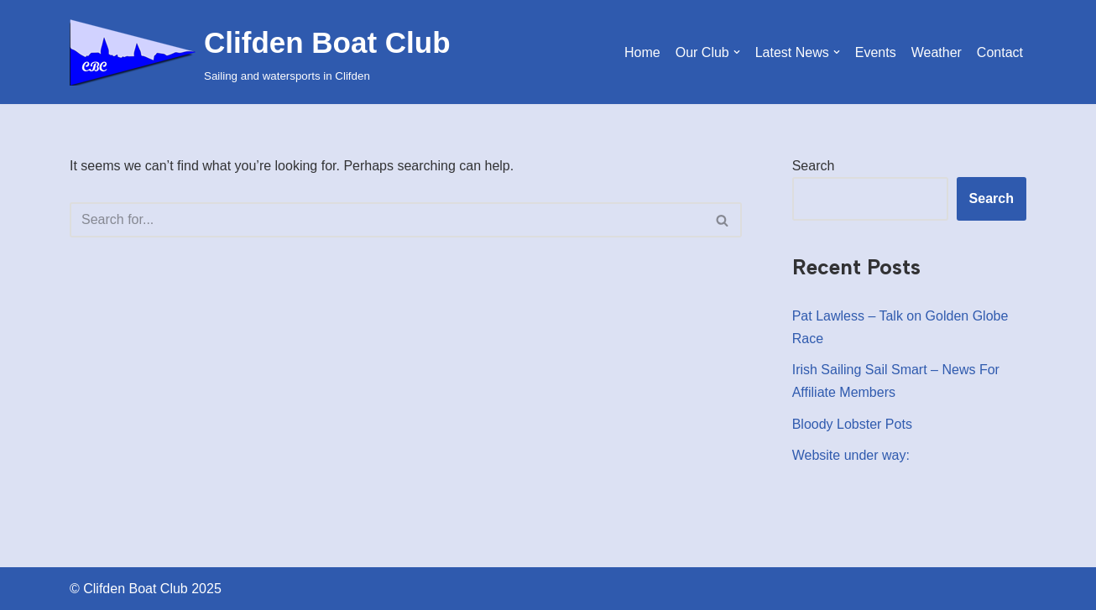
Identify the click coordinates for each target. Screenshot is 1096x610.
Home (642, 52)
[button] (736, 52)
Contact (1000, 52)
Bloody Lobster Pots (852, 424)
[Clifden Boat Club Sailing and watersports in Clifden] (260, 52)
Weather (936, 52)
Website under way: (851, 455)
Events (875, 52)
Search (813, 166)
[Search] (387, 219)
